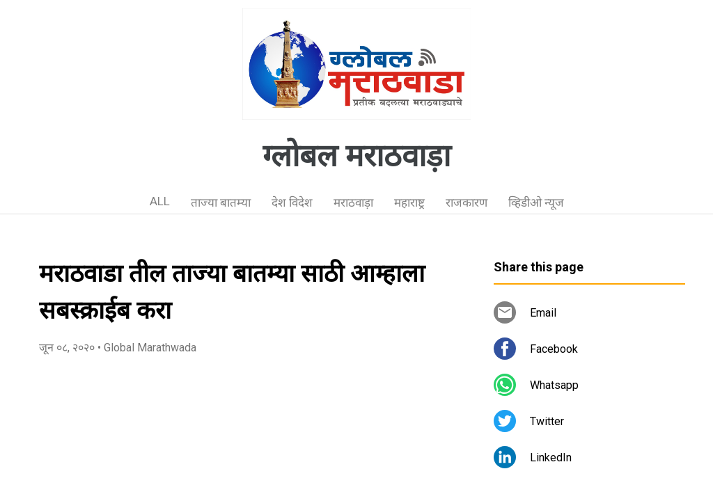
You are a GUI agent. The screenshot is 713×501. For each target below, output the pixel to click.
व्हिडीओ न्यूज (536, 202)
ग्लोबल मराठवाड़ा (356, 156)
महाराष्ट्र (409, 202)
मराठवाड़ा (353, 202)
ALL (160, 201)
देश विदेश (292, 202)
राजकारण (466, 202)
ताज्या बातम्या (221, 202)
